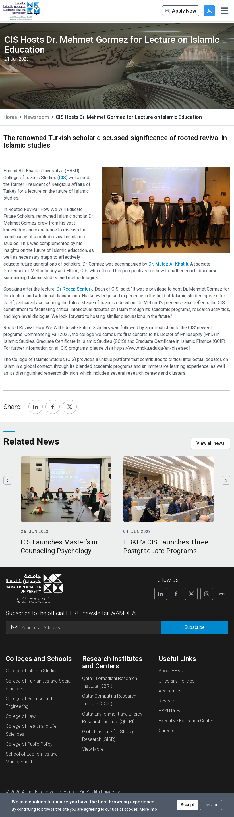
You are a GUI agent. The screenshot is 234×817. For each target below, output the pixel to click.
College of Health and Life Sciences (31, 730)
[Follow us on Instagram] (206, 594)
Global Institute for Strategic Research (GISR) (110, 735)
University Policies (176, 681)
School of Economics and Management (32, 757)
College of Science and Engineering (29, 702)
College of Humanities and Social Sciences (38, 684)
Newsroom (36, 117)
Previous (7, 480)
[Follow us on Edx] (222, 594)
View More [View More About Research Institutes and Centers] (92, 749)
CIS (62, 177)
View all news (210, 443)
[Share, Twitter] (70, 407)
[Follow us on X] (191, 594)
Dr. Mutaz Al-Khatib (168, 264)
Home (10, 117)
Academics (170, 691)
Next (226, 480)
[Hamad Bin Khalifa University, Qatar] (21, 10)
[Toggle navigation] (224, 11)
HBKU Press (171, 711)
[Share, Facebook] (52, 407)
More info (148, 809)
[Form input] (194, 627)
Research (168, 701)
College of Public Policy (29, 744)
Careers (166, 730)
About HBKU (171, 670)
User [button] (209, 10)
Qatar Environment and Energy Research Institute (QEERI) (112, 717)
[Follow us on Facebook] (176, 594)
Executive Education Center (186, 720)
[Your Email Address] (89, 627)
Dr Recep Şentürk (75, 289)
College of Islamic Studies (32, 670)
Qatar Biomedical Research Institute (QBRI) (109, 682)
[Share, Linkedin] (35, 407)
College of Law (21, 716)
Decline (210, 804)
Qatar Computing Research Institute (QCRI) (109, 699)
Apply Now (180, 10)
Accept (187, 804)
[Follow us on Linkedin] (160, 594)
